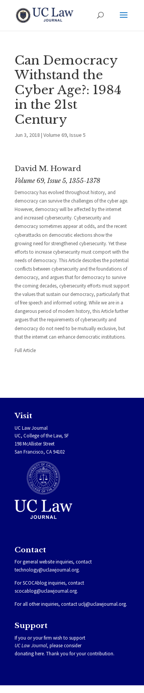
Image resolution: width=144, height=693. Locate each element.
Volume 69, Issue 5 (64, 134)
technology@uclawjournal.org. (47, 570)
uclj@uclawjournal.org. (102, 604)
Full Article (25, 350)
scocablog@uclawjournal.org (46, 591)
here (39, 653)
